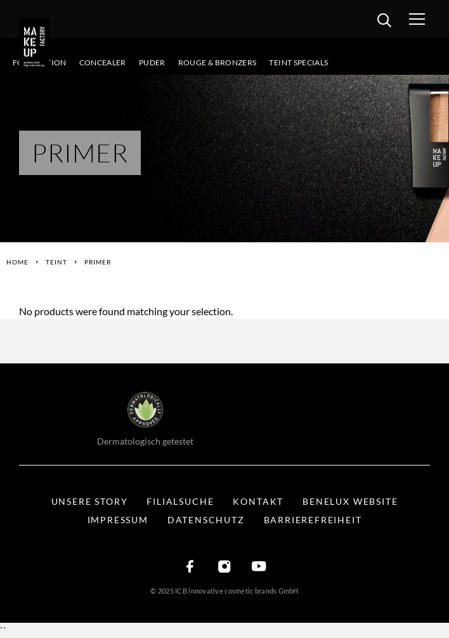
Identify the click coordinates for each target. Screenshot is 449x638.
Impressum (118, 519)
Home (17, 262)
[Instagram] (224, 567)
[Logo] (38, 44)
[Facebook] (190, 567)
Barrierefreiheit (313, 519)
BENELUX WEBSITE (350, 501)
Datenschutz (206, 519)
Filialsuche (180, 501)
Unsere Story (89, 501)
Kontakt (258, 501)
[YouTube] (259, 567)
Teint (56, 262)
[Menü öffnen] (429, 19)
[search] (384, 22)
